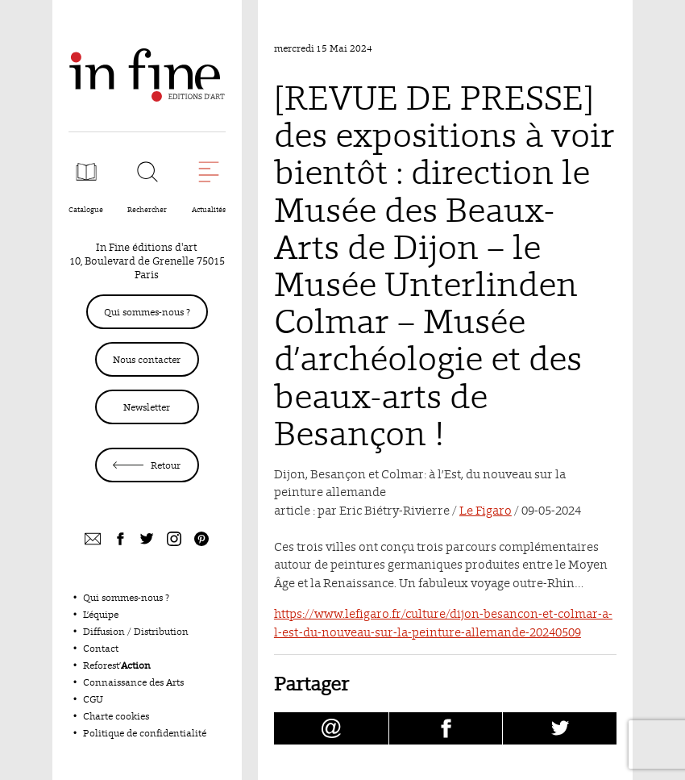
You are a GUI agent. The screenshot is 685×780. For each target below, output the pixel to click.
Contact (100, 648)
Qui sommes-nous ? (147, 312)
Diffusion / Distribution (136, 631)
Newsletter (146, 407)
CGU (93, 699)
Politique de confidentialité (144, 733)
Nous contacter (147, 359)
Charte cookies (116, 716)
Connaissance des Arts (133, 682)
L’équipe (100, 614)
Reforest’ (117, 665)
